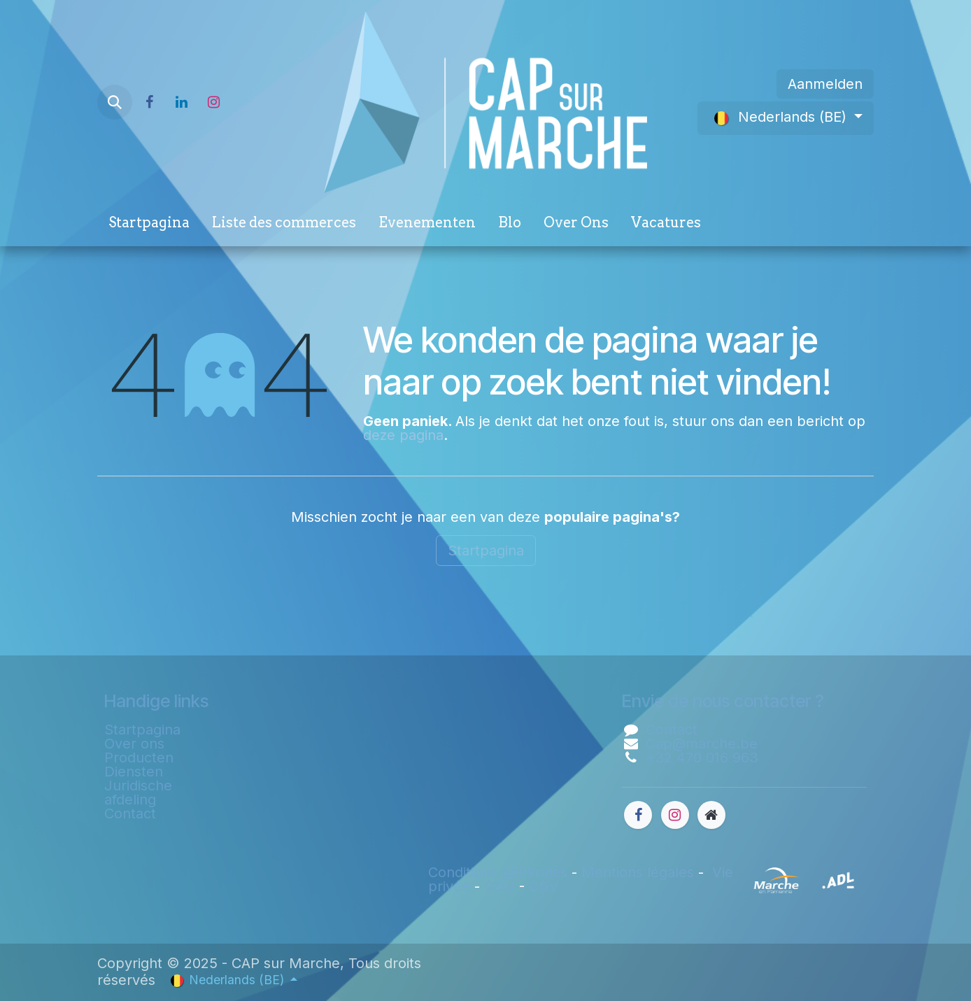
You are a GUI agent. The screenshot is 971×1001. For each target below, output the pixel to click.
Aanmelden (825, 84)
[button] (114, 102)
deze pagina (403, 435)
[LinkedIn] (181, 102)
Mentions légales (637, 872)
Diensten (133, 771)
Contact (130, 813)
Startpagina (486, 550)
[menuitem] (149, 225)
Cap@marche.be (702, 743)
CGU (499, 886)
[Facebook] (149, 102)
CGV (544, 886)
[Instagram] (213, 102)
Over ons (134, 743)
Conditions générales (497, 872)
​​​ (743, 879)
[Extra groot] (711, 815)
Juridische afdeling (138, 792)
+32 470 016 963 (702, 757)
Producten (138, 757)
